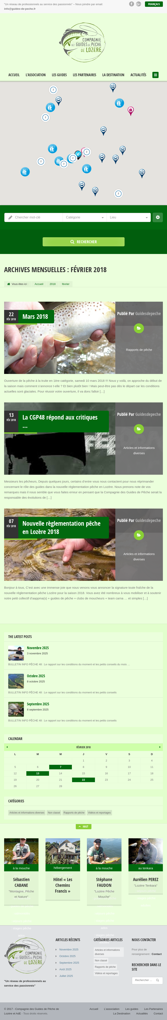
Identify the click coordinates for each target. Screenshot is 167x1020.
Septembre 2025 (69, 962)
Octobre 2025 (67, 956)
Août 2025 (65, 969)
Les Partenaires (84, 75)
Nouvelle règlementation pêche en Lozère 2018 (61, 527)
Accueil (14, 75)
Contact (158, 1013)
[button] (50, 107)
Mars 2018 (35, 316)
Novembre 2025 (68, 949)
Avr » (160, 746)
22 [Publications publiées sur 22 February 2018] (83, 779)
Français (154, 4)
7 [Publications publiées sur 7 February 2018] (60, 767)
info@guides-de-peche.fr (20, 8)
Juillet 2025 (66, 975)
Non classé (54, 812)
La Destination (113, 75)
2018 (53, 284)
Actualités (138, 75)
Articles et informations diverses (26, 812)
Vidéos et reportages (99, 812)
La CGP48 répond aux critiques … (60, 421)
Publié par (139, 313)
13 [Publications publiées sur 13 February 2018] (37, 773)
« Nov (7, 746)
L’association (36, 75)
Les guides (59, 75)
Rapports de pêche (139, 349)
